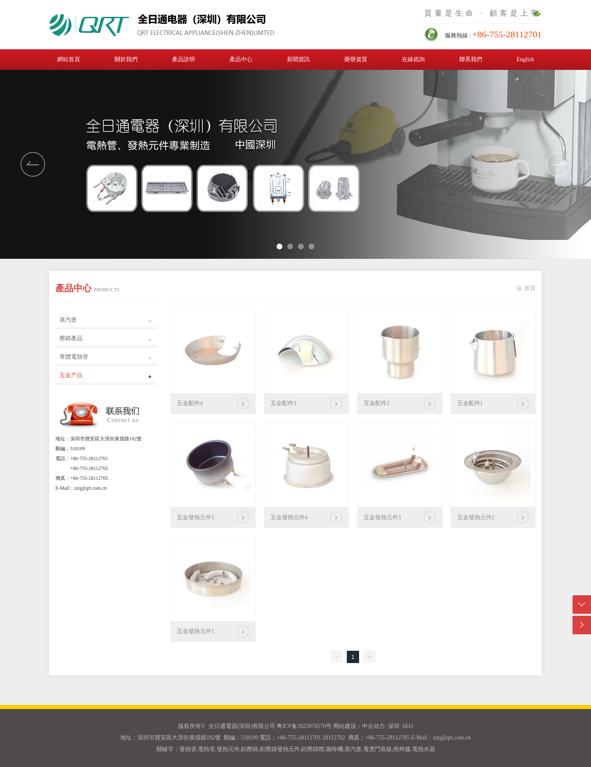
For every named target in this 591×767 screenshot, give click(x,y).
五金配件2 (376, 403)
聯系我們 (470, 59)
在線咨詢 (413, 59)
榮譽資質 (355, 59)
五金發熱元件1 (195, 631)
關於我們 (126, 59)
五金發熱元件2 (476, 517)
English (525, 59)
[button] (558, 164)
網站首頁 (68, 59)
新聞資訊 (298, 59)
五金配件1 (470, 403)
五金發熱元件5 (195, 517)
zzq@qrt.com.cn (90, 488)
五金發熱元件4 (289, 517)
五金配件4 (190, 403)
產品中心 (240, 59)
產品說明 (183, 59)
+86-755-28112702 (89, 468)
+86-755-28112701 (89, 458)
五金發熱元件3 (382, 517)
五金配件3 (283, 403)
